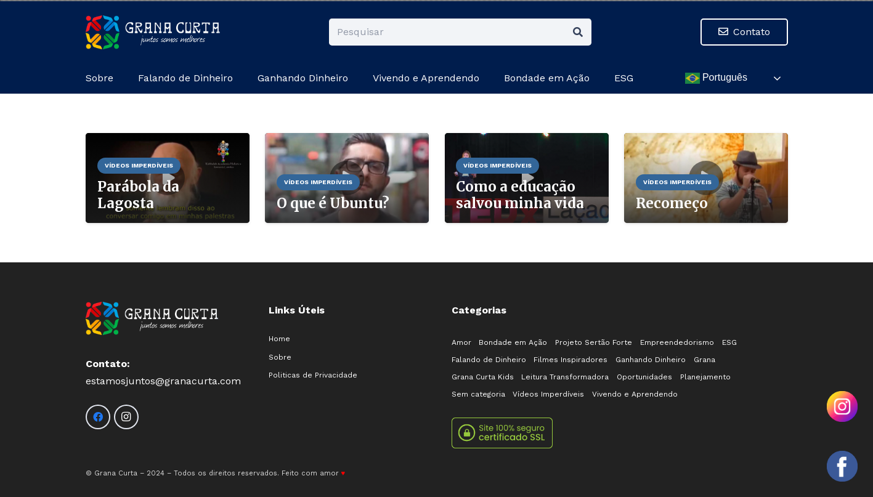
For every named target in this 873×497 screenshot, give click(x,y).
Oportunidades (644, 377)
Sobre (280, 357)
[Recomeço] (706, 141)
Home (279, 338)
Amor (461, 342)
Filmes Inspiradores (570, 359)
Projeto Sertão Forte (593, 342)
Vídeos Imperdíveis (548, 394)
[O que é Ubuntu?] (347, 141)
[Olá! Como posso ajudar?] (842, 466)
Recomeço (671, 203)
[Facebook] (98, 417)
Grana (704, 359)
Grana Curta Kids (483, 377)
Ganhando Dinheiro (650, 359)
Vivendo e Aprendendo (635, 394)
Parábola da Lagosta (138, 195)
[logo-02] (153, 32)
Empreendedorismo (677, 342)
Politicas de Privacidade (313, 375)
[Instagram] (126, 417)
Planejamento (705, 377)
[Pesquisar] (460, 32)
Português (716, 78)
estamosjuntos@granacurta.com (163, 381)
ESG (729, 342)
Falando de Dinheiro (489, 359)
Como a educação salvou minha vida (520, 195)
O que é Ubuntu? (332, 203)
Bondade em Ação (513, 342)
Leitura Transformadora (565, 377)
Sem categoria (478, 394)
